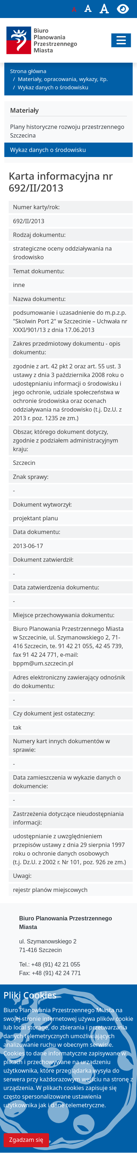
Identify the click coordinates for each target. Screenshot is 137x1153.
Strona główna (28, 71)
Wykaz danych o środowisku (53, 87)
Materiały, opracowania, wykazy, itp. (63, 78)
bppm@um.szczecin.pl (68, 987)
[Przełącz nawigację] (121, 40)
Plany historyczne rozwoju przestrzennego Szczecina (67, 131)
